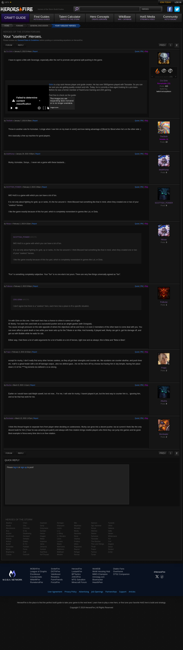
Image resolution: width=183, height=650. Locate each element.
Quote (137, 51)
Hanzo (42, 533)
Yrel (109, 541)
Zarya (110, 547)
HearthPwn (97, 582)
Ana (7, 531)
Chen (25, 523)
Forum (9, 45)
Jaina (42, 544)
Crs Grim (9, 51)
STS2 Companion (121, 574)
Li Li (58, 531)
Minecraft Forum (79, 582)
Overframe (118, 571)
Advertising (84, 591)
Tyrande (111, 523)
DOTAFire (55, 571)
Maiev (59, 544)
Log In (178, 2)
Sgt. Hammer (96, 526)
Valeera (111, 528)
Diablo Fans (118, 569)
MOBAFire (35, 569)
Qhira (76, 544)
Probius (77, 541)
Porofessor (35, 574)
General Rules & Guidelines (28, 40)
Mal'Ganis (61, 547)
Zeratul (111, 549)
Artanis (8, 539)
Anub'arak (10, 536)
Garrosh (26, 554)
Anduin (8, 533)
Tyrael (93, 554)
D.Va (25, 531)
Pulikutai (9, 286)
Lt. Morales (61, 536)
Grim (51, 84)
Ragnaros (78, 547)
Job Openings (97, 591)
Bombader (10, 418)
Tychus (94, 552)
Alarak (8, 526)
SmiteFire (55, 569)
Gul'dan (43, 531)
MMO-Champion (100, 574)
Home (6, 26)
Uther (110, 526)
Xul (109, 539)
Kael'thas (43, 552)
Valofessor (56, 574)
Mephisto (77, 526)
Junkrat (43, 549)
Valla (110, 531)
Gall (24, 552)
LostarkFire (77, 571)
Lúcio (59, 539)
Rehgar (77, 552)
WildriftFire (35, 579)
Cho (24, 526)
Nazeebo (77, 533)
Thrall (93, 547)
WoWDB (96, 569)
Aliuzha (8, 385)
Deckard (26, 536)
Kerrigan (60, 523)
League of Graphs (38, 571)
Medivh (60, 554)
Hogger (43, 536)
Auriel (8, 544)
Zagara (111, 544)
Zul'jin (110, 552)
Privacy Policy (71, 591)
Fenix (25, 549)
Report (35, 51)
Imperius (43, 541)
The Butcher (96, 541)
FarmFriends (57, 579)
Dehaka (26, 539)
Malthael (60, 552)
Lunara (59, 541)
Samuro (94, 523)
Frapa (8, 352)
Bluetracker (97, 579)
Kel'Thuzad (44, 554)
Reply (21, 45)
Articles (132, 591)
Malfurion (60, 549)
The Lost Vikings (97, 544)
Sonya (93, 528)
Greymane (44, 528)
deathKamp (10, 154)
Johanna (43, 547)
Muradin (77, 528)
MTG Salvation (78, 579)
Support (122, 591)
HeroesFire (77, 569)
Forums (19, 26)
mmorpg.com (98, 577)
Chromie (26, 528)
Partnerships (111, 591)
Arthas (8, 541)
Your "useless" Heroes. (65, 26)
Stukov (94, 533)
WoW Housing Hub (101, 571)
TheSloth (9, 121)
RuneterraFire (36, 582)
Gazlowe (43, 523)
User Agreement (55, 591)
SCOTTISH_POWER (13, 187)
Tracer (93, 549)
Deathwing (27, 533)
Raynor (77, 549)
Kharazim (60, 526)
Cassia (8, 554)
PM (141, 51)
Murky (76, 531)
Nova (76, 536)
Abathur (9, 523)
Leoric (59, 528)
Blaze (8, 549)
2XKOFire (76, 577)
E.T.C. (25, 544)
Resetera (55, 577)
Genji (42, 526)
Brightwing (10, 552)
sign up (24, 467)
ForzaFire (55, 582)
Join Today (165, 2)
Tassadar (94, 539)
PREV (163, 45)
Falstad (26, 547)
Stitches (94, 531)
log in (15, 467)
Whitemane (112, 536)
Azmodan (9, 547)
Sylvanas (94, 536)
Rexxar (77, 554)
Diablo (25, 541)
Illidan (42, 539)
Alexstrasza (10, 528)
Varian (110, 533)
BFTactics (76, 574)
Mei (75, 523)
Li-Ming (60, 533)
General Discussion (39, 26)
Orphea (77, 539)
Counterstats (36, 577)
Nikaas (8, 224)
